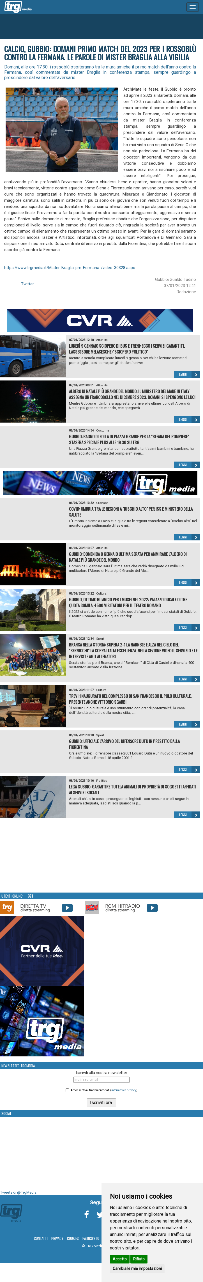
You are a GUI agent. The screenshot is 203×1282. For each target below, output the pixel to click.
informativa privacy (123, 1090)
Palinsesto (90, 1238)
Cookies (73, 1238)
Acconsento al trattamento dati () (104, 1090)
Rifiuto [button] (139, 1259)
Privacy (57, 1238)
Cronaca (102, 503)
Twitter (27, 283)
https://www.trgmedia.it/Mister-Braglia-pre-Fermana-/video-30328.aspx (69, 267)
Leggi (189, 374)
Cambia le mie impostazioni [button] (137, 1268)
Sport (100, 639)
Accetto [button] (120, 1259)
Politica (101, 781)
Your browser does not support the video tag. (42, 856)
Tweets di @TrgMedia (18, 1192)
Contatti (41, 1238)
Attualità (102, 340)
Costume (103, 430)
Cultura (101, 593)
